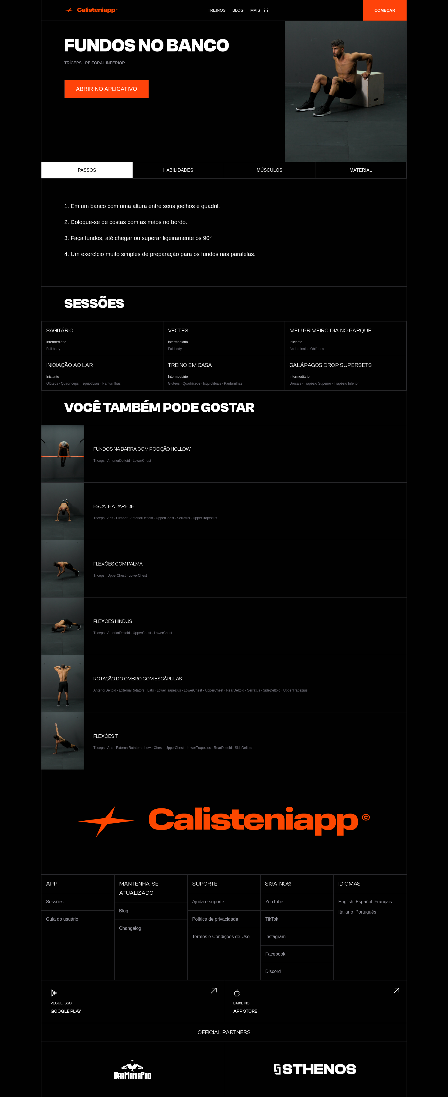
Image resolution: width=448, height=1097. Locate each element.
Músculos (270, 170)
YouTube (274, 901)
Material (360, 170)
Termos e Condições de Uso (221, 936)
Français (383, 901)
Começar (385, 10)
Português (365, 912)
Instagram (275, 936)
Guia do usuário (62, 919)
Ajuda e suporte (208, 901)
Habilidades (178, 170)
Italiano (345, 912)
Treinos (216, 10)
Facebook (275, 954)
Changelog (130, 928)
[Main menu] (259, 10)
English (345, 901)
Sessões (54, 901)
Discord (273, 971)
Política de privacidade (215, 919)
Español (364, 901)
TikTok (271, 919)
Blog (237, 10)
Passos (87, 170)
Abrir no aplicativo (107, 89)
